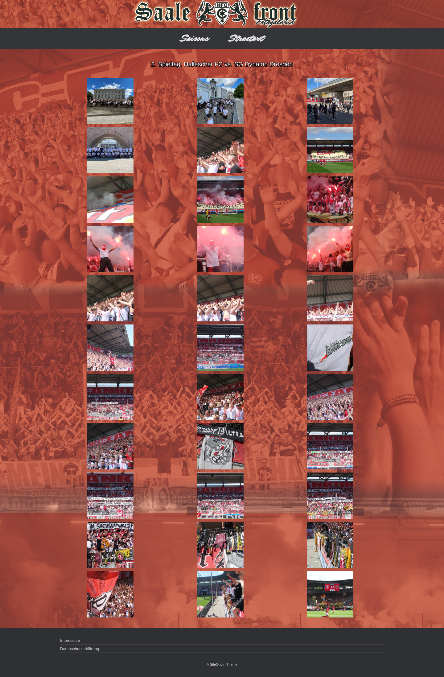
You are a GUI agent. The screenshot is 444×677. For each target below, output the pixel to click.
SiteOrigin (217, 664)
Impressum (70, 640)
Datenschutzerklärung (79, 648)
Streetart (246, 38)
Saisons (194, 38)
